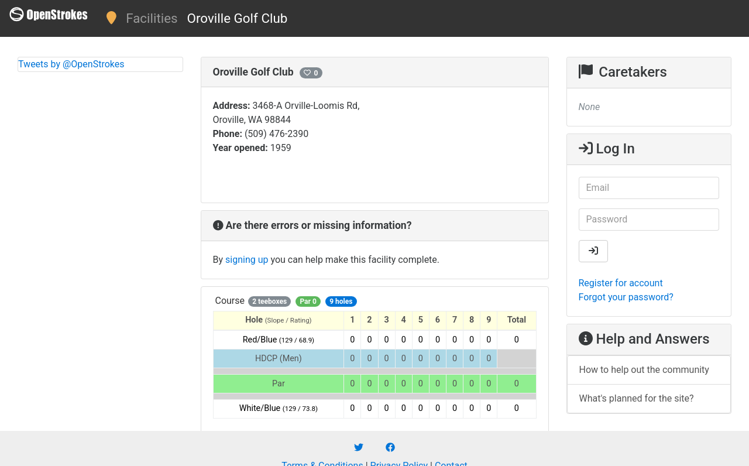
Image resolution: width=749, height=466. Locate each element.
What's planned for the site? (636, 398)
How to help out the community (644, 369)
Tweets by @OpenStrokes (71, 64)
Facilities (151, 18)
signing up (246, 259)
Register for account (621, 283)
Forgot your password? (626, 297)
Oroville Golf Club (237, 18)
